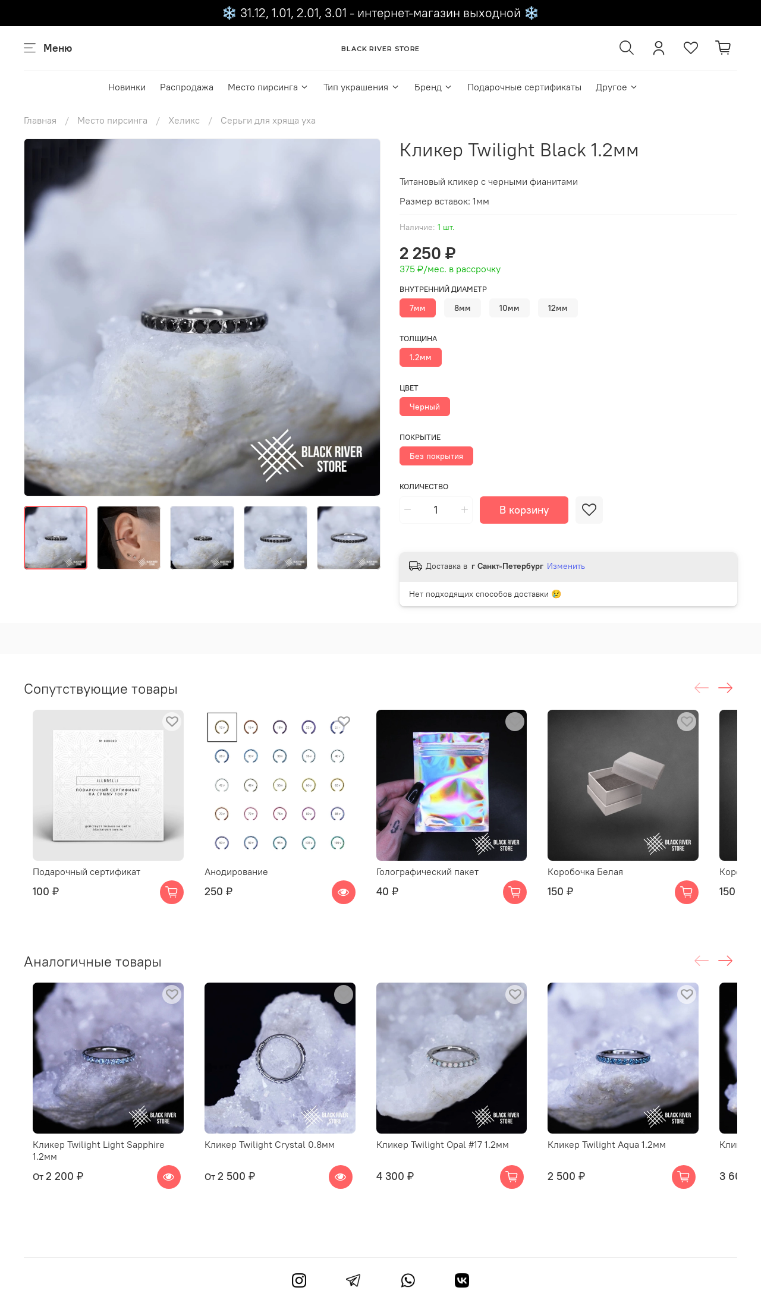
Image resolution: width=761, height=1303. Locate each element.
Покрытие (420, 437)
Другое (617, 87)
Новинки (127, 87)
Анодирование (239, 883)
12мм (558, 308)
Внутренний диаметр (443, 289)
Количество (424, 486)
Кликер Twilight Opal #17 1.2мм (457, 1168)
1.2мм (421, 357)
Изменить (566, 566)
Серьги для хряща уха (268, 120)
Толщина (418, 338)
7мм (418, 308)
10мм (509, 308)
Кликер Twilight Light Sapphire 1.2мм (103, 1168)
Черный (425, 406)
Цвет (409, 387)
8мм (462, 308)
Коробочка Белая (612, 883)
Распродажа (186, 87)
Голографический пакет (442, 883)
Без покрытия (436, 456)
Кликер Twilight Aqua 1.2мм (633, 1168)
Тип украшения (361, 87)
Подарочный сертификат (77, 883)
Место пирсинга (268, 87)
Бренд (433, 87)
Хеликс (184, 120)
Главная (40, 120)
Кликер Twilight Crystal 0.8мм (272, 1168)
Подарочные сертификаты (524, 87)
